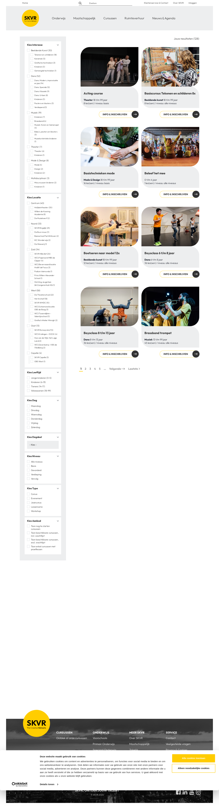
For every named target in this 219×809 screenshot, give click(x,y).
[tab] (43, 45)
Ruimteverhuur (134, 18)
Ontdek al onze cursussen (71, 738)
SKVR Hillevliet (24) (42, 254)
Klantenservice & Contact (156, 3)
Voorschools (100, 738)
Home (25, 3)
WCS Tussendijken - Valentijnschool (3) (42, 314)
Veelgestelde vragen (178, 744)
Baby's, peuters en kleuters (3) (45, 133)
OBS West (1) (39, 361)
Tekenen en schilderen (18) (45, 54)
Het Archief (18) (40, 298)
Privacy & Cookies (176, 750)
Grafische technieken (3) (44, 62)
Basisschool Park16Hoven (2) (46, 236)
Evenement (36, 498)
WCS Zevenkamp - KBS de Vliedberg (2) (45, 346)
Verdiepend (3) (40, 107)
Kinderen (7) (39, 117)
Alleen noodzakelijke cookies (193, 787)
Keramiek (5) (39, 59)
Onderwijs (58, 18)
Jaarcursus (36, 502)
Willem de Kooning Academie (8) (42, 212)
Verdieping (36, 474)
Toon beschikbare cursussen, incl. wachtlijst (45, 534)
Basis (33, 465)
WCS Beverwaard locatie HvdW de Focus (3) (45, 265)
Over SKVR (178, 3)
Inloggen (193, 3)
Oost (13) (35, 325)
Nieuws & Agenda (163, 18)
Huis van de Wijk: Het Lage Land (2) (45, 339)
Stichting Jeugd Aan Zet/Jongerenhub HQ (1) (44, 283)
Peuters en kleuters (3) (44, 103)
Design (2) (38, 169)
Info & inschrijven (115, 114)
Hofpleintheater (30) (43, 207)
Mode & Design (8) (40, 160)
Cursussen (110, 18)
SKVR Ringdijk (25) (42, 228)
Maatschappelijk (84, 18)
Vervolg (34, 478)
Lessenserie (37, 506)
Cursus (34, 494)
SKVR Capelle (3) (41, 357)
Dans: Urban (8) (41, 95)
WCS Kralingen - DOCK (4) (45, 334)
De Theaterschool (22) (44, 295)
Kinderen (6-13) (38, 382)
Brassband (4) (40, 121)
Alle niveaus (37, 461)
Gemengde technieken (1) (45, 71)
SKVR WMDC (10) (41, 302)
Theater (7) (36, 146)
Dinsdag (35, 410)
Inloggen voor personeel (180, 762)
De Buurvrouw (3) (41, 232)
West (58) (35, 290)
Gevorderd (36, 470)
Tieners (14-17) (38, 386)
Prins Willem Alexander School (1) (44, 276)
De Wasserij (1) (40, 244)
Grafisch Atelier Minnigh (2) (45, 320)
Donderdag (36, 418)
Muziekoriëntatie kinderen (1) (45, 140)
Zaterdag (35, 427)
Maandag (36, 406)
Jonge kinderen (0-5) (41, 377)
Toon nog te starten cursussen (40, 527)
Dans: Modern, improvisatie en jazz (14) (46, 81)
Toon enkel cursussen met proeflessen (43, 548)
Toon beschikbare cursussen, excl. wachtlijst (45, 541)
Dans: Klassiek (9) (41, 91)
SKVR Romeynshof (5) (43, 330)
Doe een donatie (139, 756)
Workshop (36, 511)
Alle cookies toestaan (193, 777)
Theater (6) (39, 151)
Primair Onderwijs (104, 744)
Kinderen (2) (39, 173)
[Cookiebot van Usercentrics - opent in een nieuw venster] (19, 803)
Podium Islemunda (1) (43, 271)
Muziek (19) (36, 112)
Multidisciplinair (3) (40, 178)
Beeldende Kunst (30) (41, 50)
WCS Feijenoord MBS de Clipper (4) (44, 259)
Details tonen (47, 803)
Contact (171, 738)
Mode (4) (38, 165)
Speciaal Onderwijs (104, 750)
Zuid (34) (35, 249)
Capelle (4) (36, 353)
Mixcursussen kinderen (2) (45, 182)
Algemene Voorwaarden (180, 756)
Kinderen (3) (39, 66)
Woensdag (36, 414)
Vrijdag (34, 423)
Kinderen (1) (39, 155)
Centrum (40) (37, 203)
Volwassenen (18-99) (41, 390)
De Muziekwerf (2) (42, 218)
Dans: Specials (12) (42, 87)
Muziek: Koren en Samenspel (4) (46, 126)
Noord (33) (36, 223)
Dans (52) (35, 76)
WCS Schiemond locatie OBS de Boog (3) (44, 308)
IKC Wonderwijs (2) (42, 240)
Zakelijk (133, 750)
